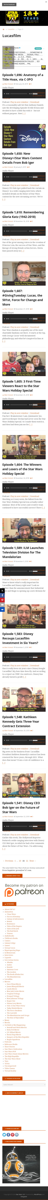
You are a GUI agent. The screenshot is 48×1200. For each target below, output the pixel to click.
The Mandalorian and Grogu (18, 1015)
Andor (9, 965)
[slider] (18, 93)
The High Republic (12, 1056)
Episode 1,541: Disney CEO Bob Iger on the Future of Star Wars (21, 807)
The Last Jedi (12, 1013)
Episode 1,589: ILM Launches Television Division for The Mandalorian (23, 552)
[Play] (4, 93)
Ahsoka (10, 962)
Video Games (10, 1068)
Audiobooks (9, 936)
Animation (9, 912)
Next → (33, 861)
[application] (24, 93)
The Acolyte (11, 972)
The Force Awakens (14, 1010)
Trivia (7, 1064)
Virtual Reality (10, 1071)
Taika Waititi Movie (14, 1008)
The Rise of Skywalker (15, 1018)
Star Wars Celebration (13, 1049)
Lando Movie (12, 989)
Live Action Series (12, 960)
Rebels (9, 921)
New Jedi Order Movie (15, 991)
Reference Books (11, 1044)
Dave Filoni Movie (14, 984)
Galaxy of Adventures (15, 919)
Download (34, 102)
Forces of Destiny (13, 917)
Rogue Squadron (13, 1039)
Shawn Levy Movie (14, 1003)
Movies (7, 982)
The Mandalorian (14, 977)
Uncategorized (10, 1066)
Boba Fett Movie (13, 1030)
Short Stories (10, 1047)
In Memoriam (10, 953)
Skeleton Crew (12, 970)
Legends (8, 957)
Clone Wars (11, 914)
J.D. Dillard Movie (14, 1032)
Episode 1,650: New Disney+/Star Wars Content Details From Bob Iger (22, 158)
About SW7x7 (10, 909)
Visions (10, 933)
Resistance (11, 924)
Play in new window (19, 102)
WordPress (38, 1194)
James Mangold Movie (15, 986)
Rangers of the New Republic (18, 1037)
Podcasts (8, 1042)
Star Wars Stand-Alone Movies (16, 1054)
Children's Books (11, 938)
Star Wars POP (10, 1051)
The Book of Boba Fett (15, 974)
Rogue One (11, 1001)
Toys (6, 1061)
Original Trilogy (13, 994)
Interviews (9, 955)
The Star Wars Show (12, 1059)
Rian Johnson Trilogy (15, 998)
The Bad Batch (12, 931)
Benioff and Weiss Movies (17, 1027)
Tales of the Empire (14, 926)
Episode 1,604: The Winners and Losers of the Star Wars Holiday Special (22, 469)
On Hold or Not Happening (15, 1025)
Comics (7, 941)
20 (20, 861)
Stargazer (24, 1196)
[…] (24, 113)
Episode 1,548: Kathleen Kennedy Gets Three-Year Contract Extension (20, 721)
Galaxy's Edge (10, 943)
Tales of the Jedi (13, 929)
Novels (7, 1023)
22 (27, 861)
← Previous (8, 861)
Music (7, 1020)
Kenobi (9, 967)
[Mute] (43, 93)
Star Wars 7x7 (20, 1194)
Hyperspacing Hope (12, 950)
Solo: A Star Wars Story (16, 1006)
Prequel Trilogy (13, 996)
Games (7, 945)
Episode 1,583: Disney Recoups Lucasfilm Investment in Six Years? (20, 638)
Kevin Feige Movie (14, 1035)
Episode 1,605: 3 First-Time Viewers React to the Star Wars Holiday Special (21, 385)
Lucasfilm (11, 29)
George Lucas (10, 948)
